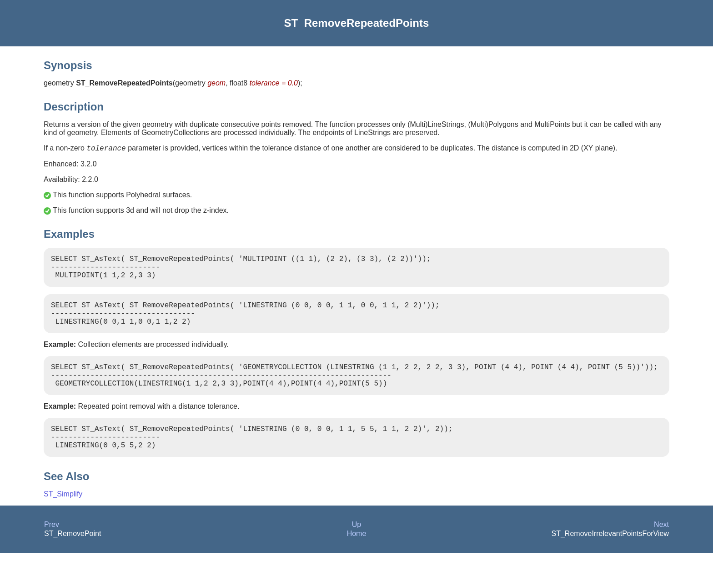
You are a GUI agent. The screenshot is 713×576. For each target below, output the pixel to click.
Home (357, 557)
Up (356, 547)
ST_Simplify (63, 517)
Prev (51, 547)
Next (661, 547)
